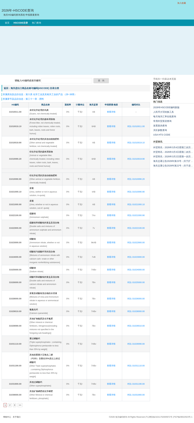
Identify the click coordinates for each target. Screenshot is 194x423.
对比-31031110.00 (136, 365)
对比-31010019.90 (136, 159)
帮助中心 (7, 417)
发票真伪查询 (160, 125)
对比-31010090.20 (136, 179)
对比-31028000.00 (136, 311)
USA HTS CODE (161, 134)
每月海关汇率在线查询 (164, 116)
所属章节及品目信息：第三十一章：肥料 (23, 99)
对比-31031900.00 (136, 395)
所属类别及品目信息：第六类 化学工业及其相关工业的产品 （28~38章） (40, 94)
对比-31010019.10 (136, 142)
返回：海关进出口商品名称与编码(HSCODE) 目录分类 (31, 88)
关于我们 (17, 417)
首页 (7, 22)
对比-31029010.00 (136, 326)
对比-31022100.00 (136, 228)
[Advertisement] (97, 50)
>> (20, 405)
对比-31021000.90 (136, 215)
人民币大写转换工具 (163, 112)
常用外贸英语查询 (162, 121)
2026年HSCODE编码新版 (166, 107)
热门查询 (36, 22)
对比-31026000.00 (136, 298)
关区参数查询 (160, 130)
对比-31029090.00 (136, 344)
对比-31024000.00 (136, 269)
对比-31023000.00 (136, 257)
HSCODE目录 (21, 22)
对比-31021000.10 (136, 204)
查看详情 (111, 112)
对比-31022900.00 (136, 242)
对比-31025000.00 (136, 282)
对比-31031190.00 (136, 384)
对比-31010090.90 (136, 192)
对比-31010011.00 (136, 126)
